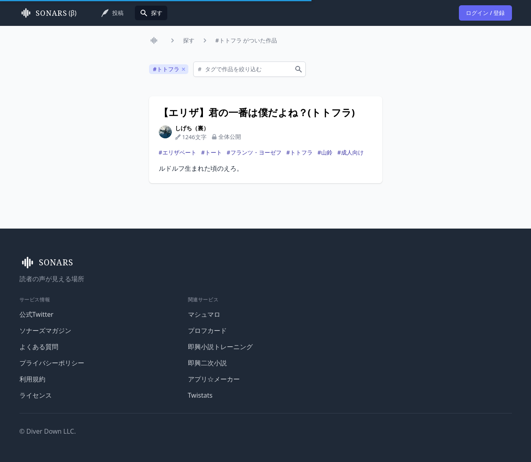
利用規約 (32, 379)
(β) (48, 12)
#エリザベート (177, 152)
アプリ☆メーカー (214, 379)
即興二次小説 (207, 362)
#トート (211, 152)
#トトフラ (299, 152)
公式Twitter (36, 314)
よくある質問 (38, 346)
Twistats (200, 395)
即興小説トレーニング (220, 346)
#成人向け (350, 152)
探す (188, 40)
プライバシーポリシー (51, 362)
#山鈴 (325, 152)
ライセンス (35, 395)
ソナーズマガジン (45, 330)
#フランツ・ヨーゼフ (254, 152)
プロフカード (207, 330)
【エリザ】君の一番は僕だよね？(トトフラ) (257, 112)
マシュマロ (204, 314)
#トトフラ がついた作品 (246, 40)
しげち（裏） (192, 128)
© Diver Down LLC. (47, 431)
